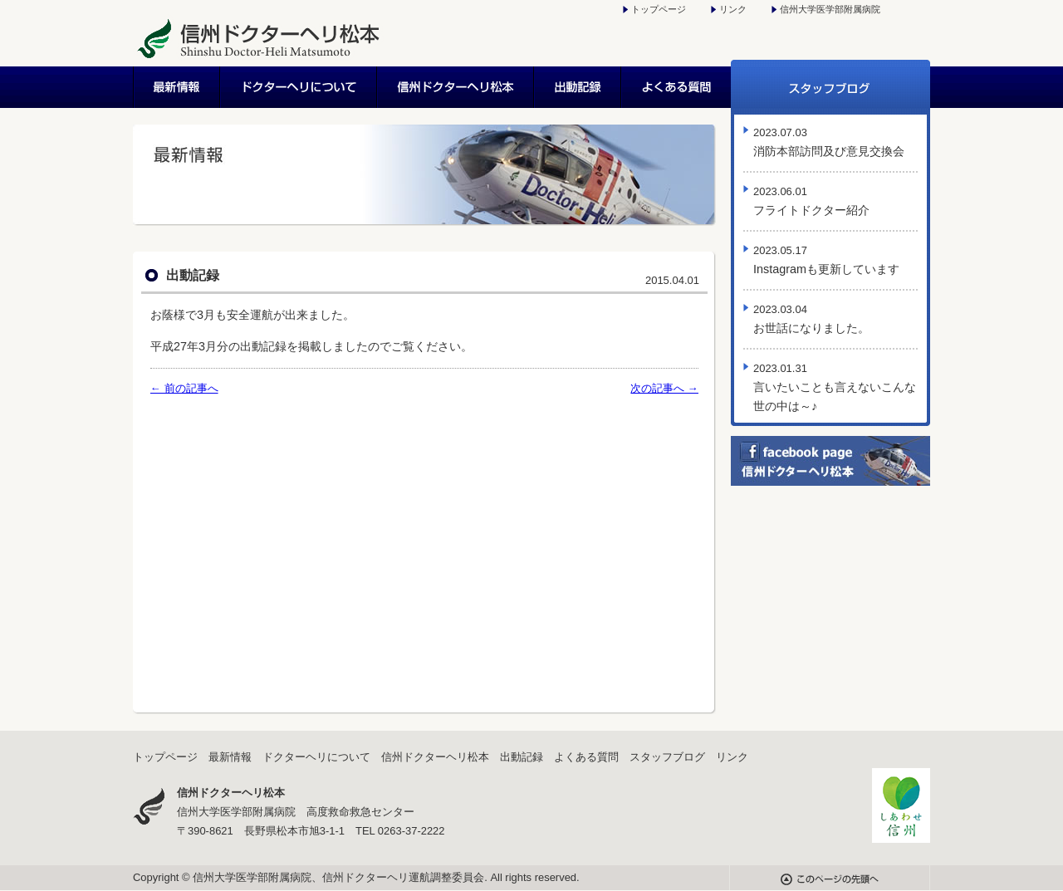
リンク (733, 9)
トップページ (658, 9)
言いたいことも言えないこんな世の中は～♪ (834, 387)
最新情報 (177, 87)
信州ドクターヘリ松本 (456, 87)
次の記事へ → (664, 388)
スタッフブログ (830, 87)
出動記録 (578, 87)
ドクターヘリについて (299, 87)
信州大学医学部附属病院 (830, 9)
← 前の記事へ (184, 388)
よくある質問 (676, 87)
